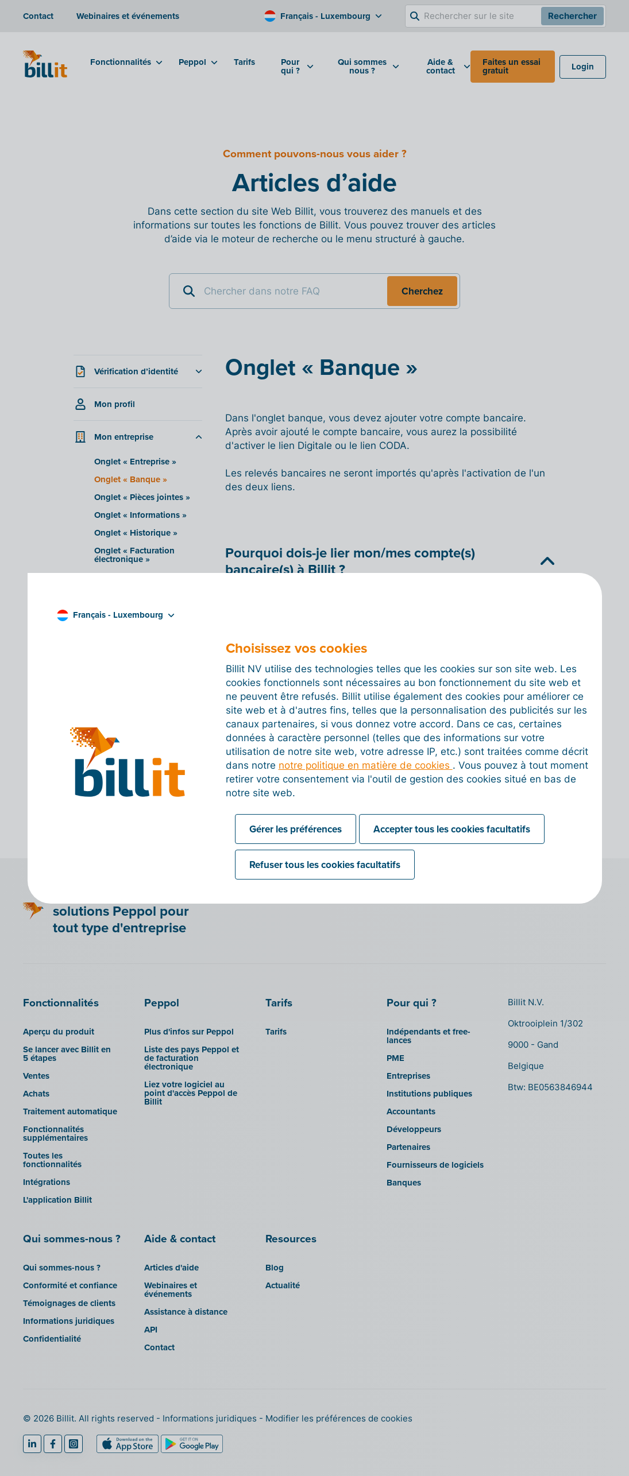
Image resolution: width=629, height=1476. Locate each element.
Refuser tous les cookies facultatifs (324, 864)
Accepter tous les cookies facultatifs (451, 829)
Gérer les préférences (295, 829)
